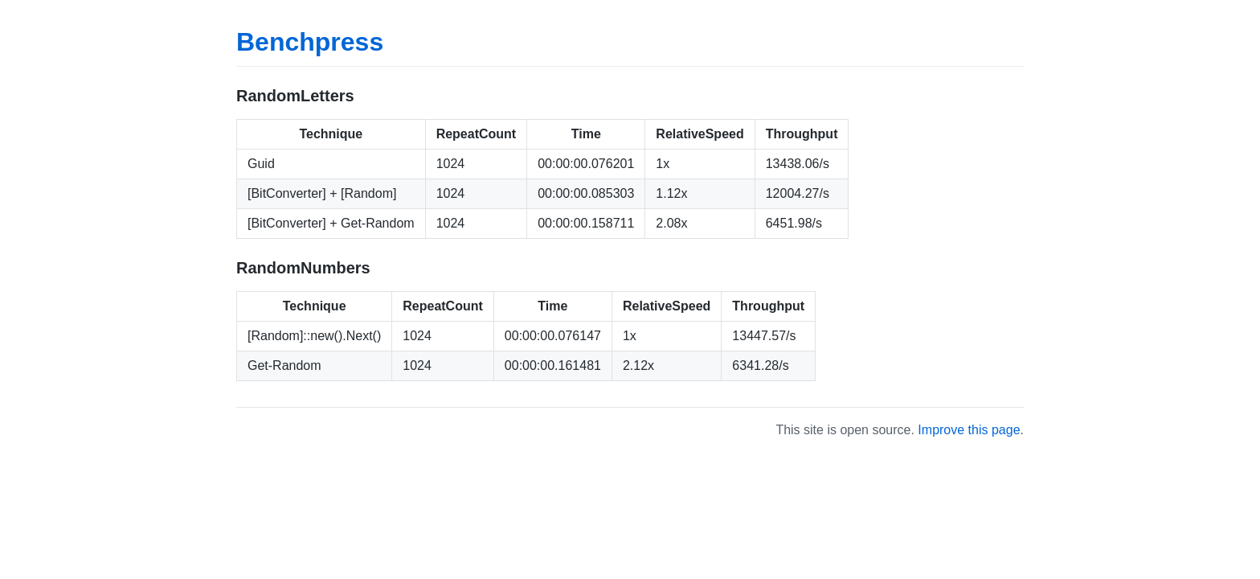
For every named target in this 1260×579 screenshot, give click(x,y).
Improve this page (969, 430)
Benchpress (309, 41)
